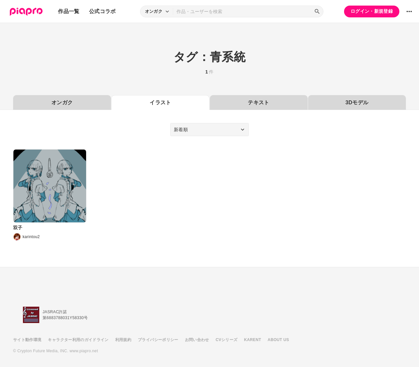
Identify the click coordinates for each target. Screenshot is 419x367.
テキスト (258, 102)
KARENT (252, 339)
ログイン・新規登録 (372, 11)
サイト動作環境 (27, 339)
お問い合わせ (197, 339)
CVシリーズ (227, 339)
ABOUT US (278, 339)
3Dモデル (356, 102)
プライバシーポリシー (158, 339)
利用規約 (123, 339)
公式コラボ (102, 11)
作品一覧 (68, 11)
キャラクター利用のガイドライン (78, 339)
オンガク (62, 102)
